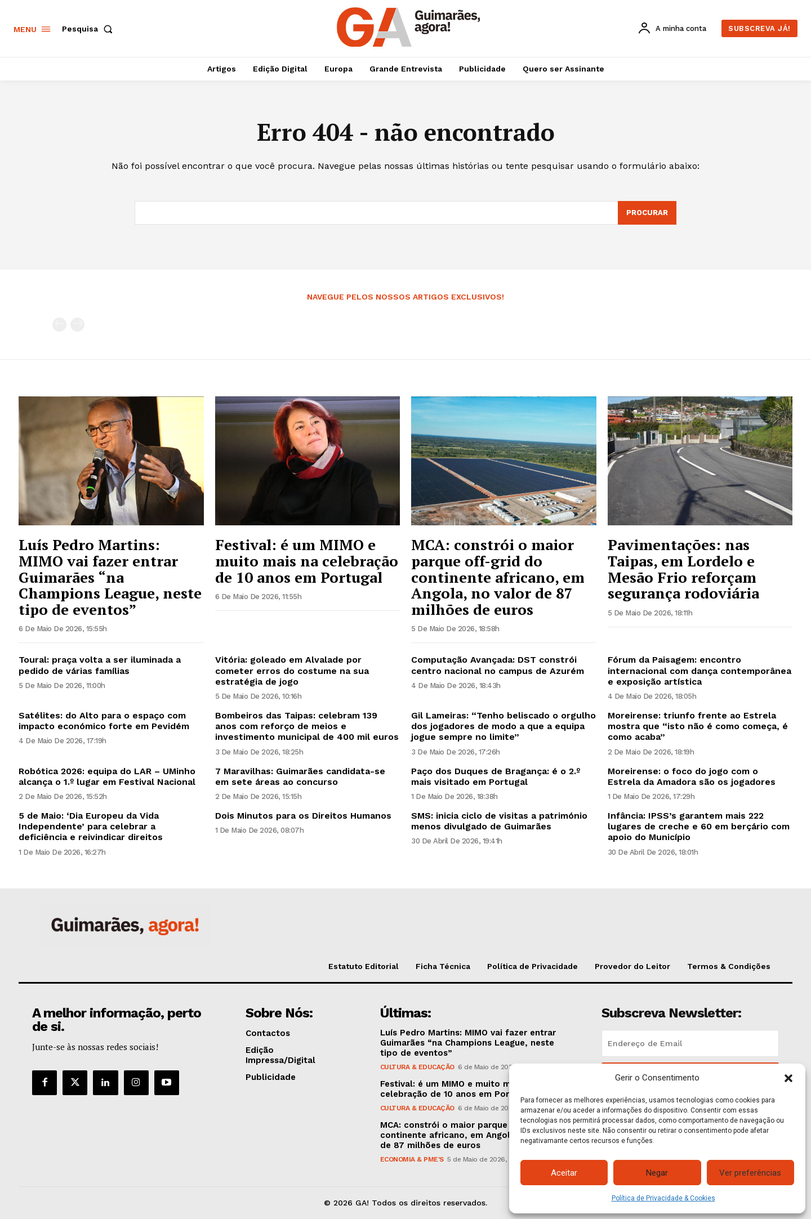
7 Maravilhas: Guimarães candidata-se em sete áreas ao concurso (300, 776)
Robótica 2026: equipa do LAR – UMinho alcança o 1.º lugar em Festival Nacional (107, 776)
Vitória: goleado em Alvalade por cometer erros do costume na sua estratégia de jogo (292, 670)
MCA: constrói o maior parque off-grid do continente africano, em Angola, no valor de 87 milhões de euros (498, 576)
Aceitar (564, 1173)
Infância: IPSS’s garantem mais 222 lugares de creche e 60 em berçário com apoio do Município (699, 826)
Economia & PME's (412, 1159)
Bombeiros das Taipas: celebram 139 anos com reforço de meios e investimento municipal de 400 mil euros (307, 726)
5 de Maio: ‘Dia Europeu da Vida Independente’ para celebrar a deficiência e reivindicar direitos (91, 826)
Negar (657, 1173)
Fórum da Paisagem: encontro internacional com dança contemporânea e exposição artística (699, 670)
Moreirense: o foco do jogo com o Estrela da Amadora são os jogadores (692, 776)
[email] (690, 1043)
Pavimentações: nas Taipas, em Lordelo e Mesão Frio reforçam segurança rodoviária (683, 568)
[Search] (647, 213)
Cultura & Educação (417, 1067)
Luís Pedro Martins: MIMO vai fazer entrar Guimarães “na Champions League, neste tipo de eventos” (110, 576)
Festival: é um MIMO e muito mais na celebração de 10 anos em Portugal (306, 560)
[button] (788, 1078)
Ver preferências (750, 1173)
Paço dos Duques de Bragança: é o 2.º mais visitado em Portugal (495, 776)
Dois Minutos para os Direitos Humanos (303, 815)
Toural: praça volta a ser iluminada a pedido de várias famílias (100, 665)
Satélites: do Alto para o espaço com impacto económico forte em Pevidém (104, 720)
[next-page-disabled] (77, 325)
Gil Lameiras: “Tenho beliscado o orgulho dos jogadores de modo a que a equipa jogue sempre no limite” (503, 726)
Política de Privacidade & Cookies (663, 1198)
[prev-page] (59, 325)
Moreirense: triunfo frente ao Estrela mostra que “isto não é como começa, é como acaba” (698, 726)
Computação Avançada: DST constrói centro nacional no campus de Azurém (497, 665)
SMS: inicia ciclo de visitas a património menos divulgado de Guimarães (499, 821)
